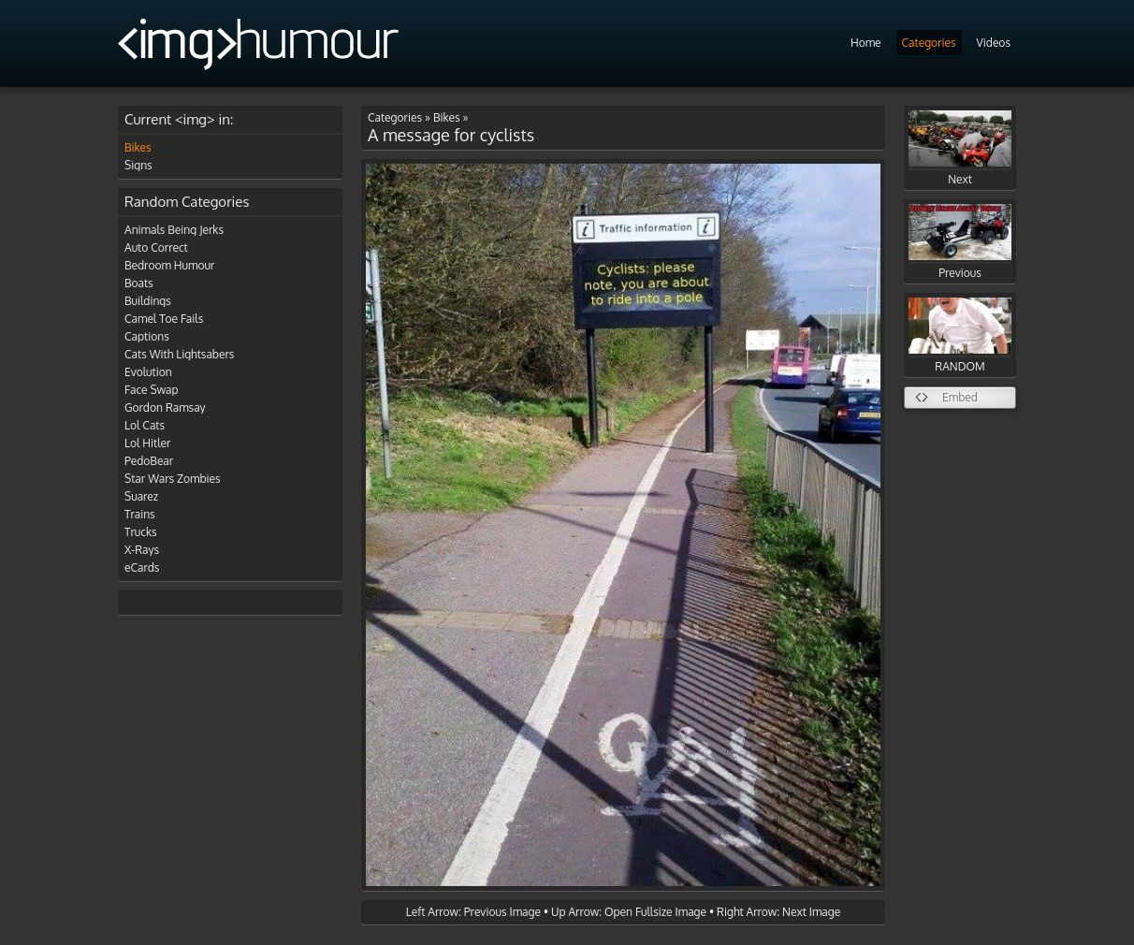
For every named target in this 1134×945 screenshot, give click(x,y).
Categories (929, 43)
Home (865, 43)
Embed (960, 397)
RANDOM (960, 335)
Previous (960, 242)
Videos (993, 43)
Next (960, 148)
